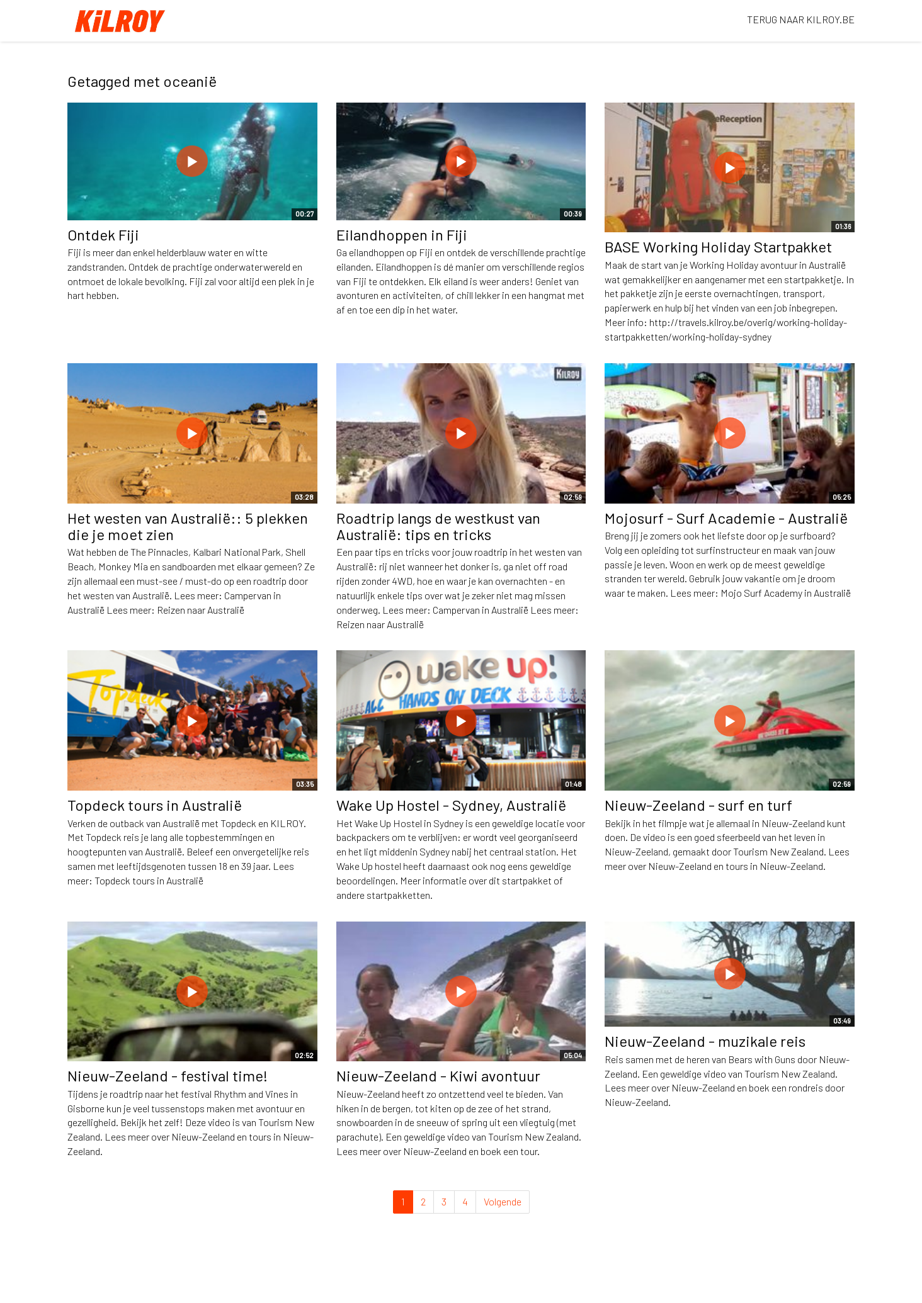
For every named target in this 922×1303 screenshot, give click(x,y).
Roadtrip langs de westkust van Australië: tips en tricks (438, 526)
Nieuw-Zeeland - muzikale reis (705, 1041)
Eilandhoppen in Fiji (401, 234)
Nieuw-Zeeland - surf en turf (698, 805)
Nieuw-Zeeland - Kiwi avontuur (438, 1075)
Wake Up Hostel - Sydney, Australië (451, 805)
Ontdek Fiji (103, 234)
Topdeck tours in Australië (154, 805)
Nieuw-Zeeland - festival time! (167, 1075)
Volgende (502, 1201)
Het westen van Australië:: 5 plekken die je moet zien (187, 526)
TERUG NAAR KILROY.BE (801, 19)
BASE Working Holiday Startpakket (718, 246)
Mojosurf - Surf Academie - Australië (726, 518)
